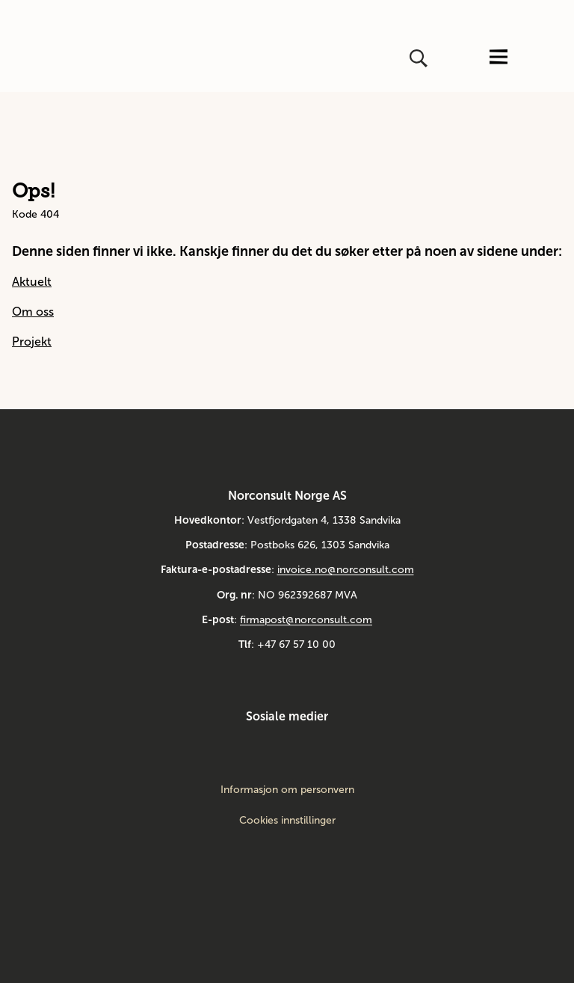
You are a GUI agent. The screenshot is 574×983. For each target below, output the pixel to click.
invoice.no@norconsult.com (345, 569)
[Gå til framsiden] (51, 58)
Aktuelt (32, 282)
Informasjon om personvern (287, 790)
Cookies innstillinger (287, 820)
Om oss (33, 311)
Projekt (32, 341)
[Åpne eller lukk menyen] (498, 58)
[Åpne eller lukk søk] (420, 58)
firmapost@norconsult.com (306, 619)
